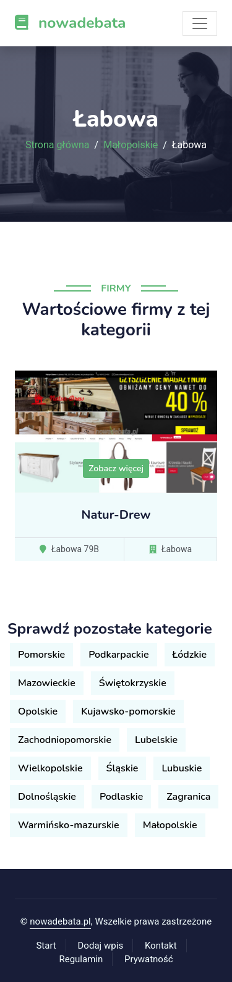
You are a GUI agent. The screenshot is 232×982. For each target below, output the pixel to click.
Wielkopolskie (50, 768)
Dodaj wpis (101, 945)
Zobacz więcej (116, 468)
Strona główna (57, 145)
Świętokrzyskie (132, 683)
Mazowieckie (46, 683)
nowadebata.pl (60, 921)
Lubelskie (156, 740)
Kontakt (161, 945)
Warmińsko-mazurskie (68, 825)
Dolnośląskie (47, 797)
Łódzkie (190, 654)
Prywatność (148, 959)
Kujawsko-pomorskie (128, 711)
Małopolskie (130, 145)
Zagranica (188, 797)
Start (46, 945)
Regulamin (81, 959)
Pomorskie (41, 654)
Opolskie (38, 711)
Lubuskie (181, 768)
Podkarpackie (118, 654)
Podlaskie (121, 797)
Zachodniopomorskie (64, 740)
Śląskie (122, 768)
